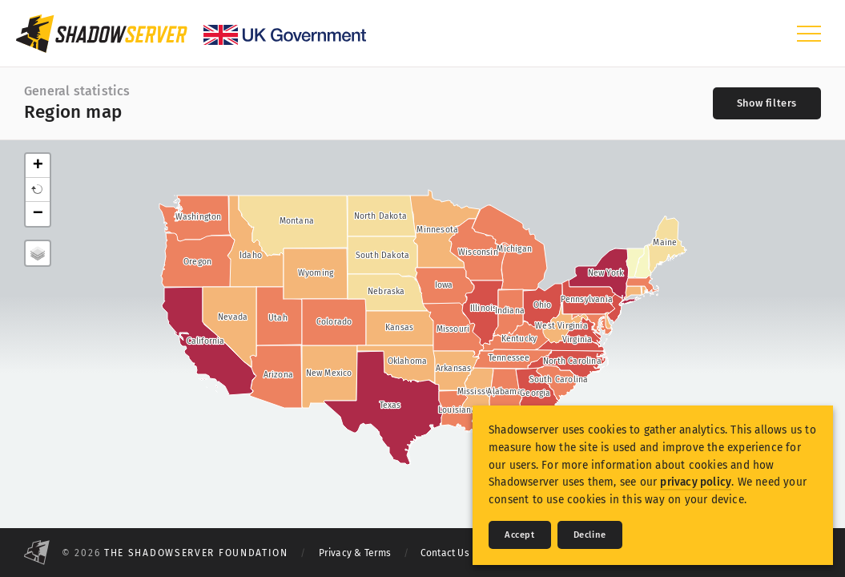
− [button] (38, 214)
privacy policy (695, 482)
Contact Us (444, 553)
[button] (38, 190)
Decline (589, 535)
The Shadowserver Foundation (196, 553)
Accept (520, 535)
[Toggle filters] (767, 103)
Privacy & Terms (355, 553)
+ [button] (38, 166)
